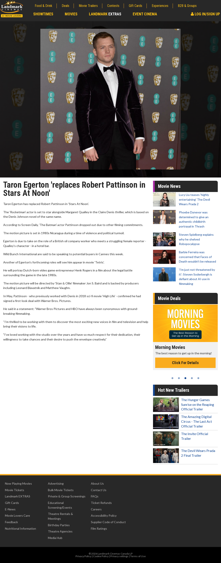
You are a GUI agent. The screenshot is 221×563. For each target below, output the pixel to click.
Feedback (11, 522)
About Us (97, 483)
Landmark (105, 14)
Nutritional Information (20, 528)
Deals (65, 6)
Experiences (160, 6)
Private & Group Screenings (66, 496)
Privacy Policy (83, 556)
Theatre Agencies (60, 531)
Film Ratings (99, 528)
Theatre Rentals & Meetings (60, 516)
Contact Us (98, 490)
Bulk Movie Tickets (61, 490)
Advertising (56, 483)
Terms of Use (138, 556)
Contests (113, 6)
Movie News (169, 186)
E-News (10, 509)
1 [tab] (172, 378)
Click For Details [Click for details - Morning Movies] (185, 362)
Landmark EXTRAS (17, 496)
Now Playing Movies (18, 483)
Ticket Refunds (101, 503)
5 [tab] (198, 378)
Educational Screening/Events (60, 505)
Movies (71, 14)
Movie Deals (169, 298)
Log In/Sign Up (205, 14)
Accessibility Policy (104, 515)
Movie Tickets (14, 490)
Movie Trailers (88, 6)
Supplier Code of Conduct (108, 522)
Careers (96, 509)
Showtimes (43, 14)
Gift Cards (135, 6)
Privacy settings (119, 556)
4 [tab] (192, 378)
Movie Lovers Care (17, 515)
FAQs (94, 496)
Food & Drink (43, 6)
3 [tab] (185, 378)
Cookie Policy (101, 556)
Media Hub (55, 538)
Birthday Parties (59, 525)
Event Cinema (145, 14)
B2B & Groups (187, 6)
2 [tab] (179, 378)
